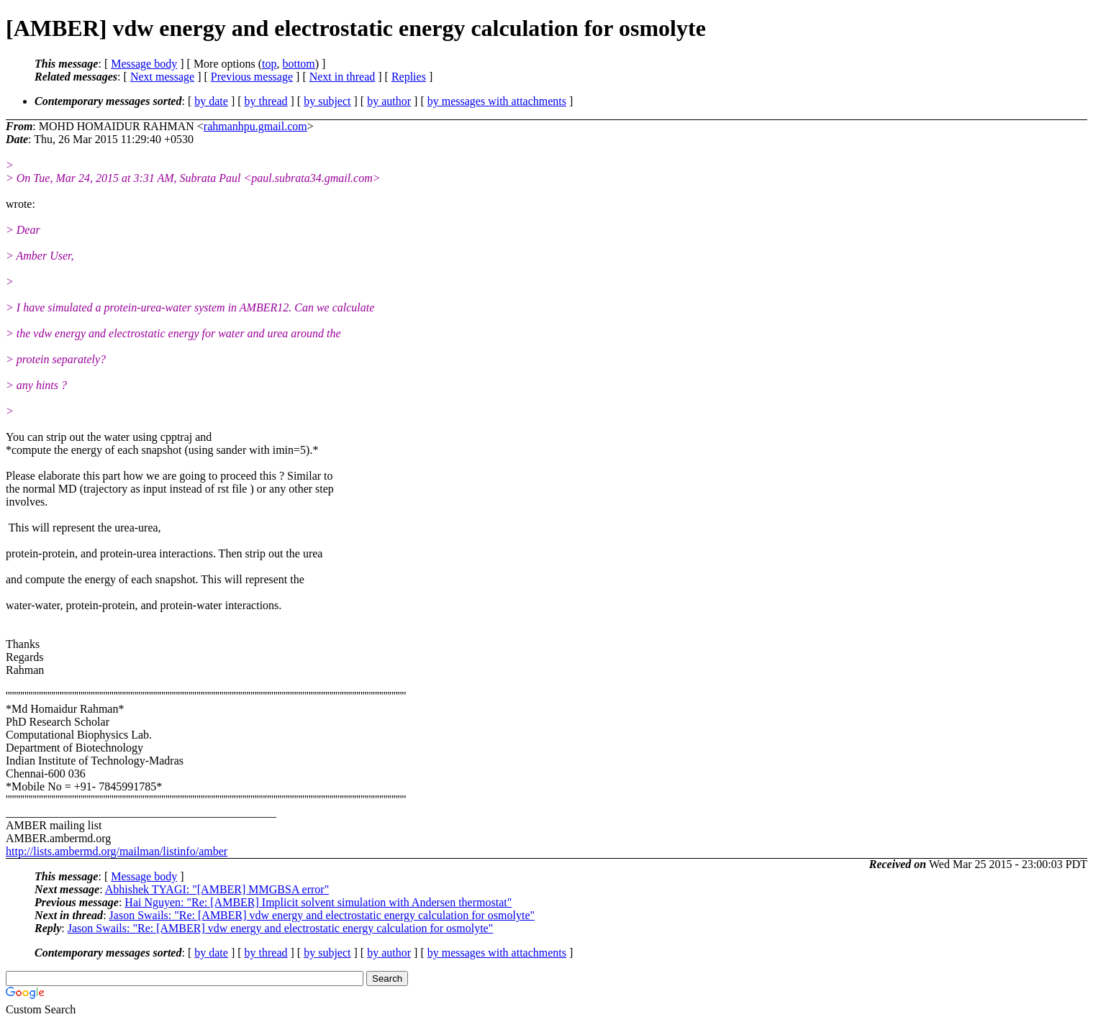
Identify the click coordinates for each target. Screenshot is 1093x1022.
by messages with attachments (496, 101)
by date (211, 101)
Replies (408, 76)
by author (389, 101)
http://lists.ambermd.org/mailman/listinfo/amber (116, 851)
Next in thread (342, 76)
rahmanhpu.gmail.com (255, 126)
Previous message (252, 76)
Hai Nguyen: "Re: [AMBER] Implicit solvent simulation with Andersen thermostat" (318, 902)
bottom (298, 64)
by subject (327, 101)
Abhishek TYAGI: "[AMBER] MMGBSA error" (217, 889)
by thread (266, 101)
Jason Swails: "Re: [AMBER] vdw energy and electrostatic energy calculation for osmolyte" (322, 915)
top (269, 64)
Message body (144, 64)
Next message (162, 76)
